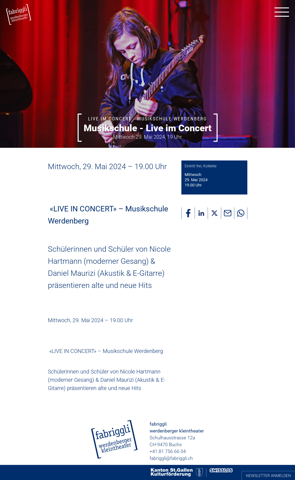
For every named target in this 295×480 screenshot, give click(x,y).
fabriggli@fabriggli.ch (171, 458)
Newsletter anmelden (268, 475)
